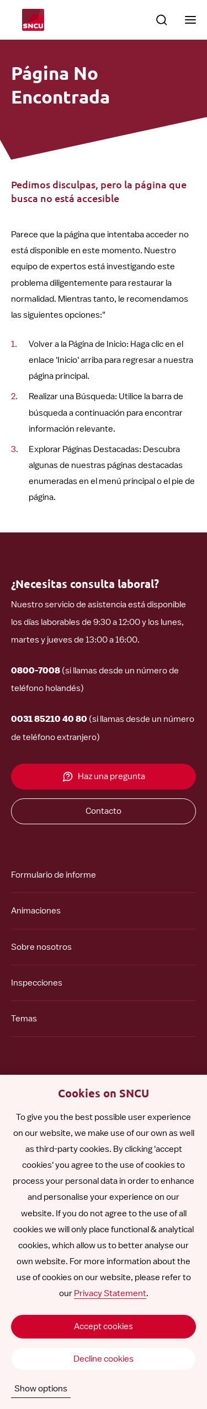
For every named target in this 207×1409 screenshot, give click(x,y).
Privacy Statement (110, 1293)
